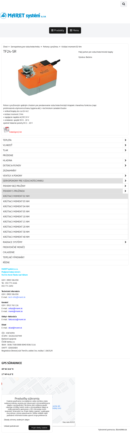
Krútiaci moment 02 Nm (16, 196)
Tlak (65, 150)
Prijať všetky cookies (39, 427)
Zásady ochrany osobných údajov (17, 419)
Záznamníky (9, 170)
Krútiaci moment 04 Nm (16, 206)
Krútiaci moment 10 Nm (16, 216)
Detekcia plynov (65, 165)
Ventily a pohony (65, 175)
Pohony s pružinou (65, 191)
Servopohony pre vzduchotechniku (65, 180)
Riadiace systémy (65, 242)
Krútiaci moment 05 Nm (16, 211)
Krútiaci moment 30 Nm (16, 231)
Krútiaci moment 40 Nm (16, 236)
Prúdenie (8, 155)
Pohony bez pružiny (65, 186)
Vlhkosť (65, 145)
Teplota (65, 140)
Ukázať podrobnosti (11, 426)
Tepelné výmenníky (13, 257)
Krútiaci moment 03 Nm (16, 201)
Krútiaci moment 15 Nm (16, 221)
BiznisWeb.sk (121, 429)
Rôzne (6, 262)
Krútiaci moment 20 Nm (16, 226)
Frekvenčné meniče (14, 247)
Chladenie (9, 252)
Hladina (65, 160)
